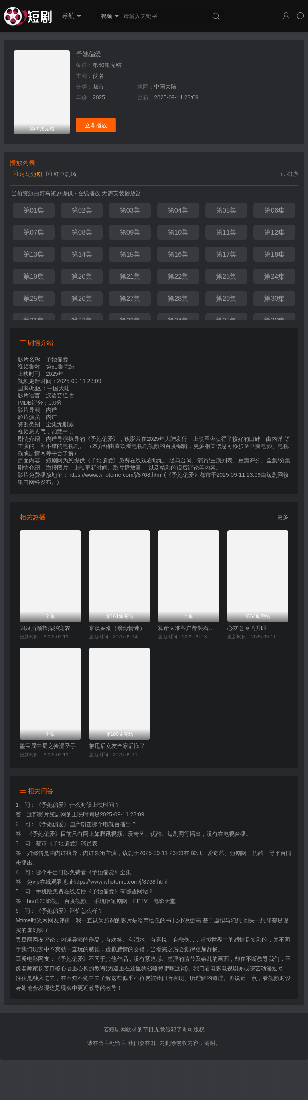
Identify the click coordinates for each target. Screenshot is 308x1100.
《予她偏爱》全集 (108, 872)
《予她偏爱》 (52, 805)
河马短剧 (27, 174)
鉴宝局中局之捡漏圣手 (48, 746)
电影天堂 (164, 901)
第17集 (226, 254)
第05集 (226, 210)
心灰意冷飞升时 (247, 628)
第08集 (82, 232)
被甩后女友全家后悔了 (117, 746)
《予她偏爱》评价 (58, 911)
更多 (282, 517)
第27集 (130, 298)
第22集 (178, 276)
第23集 (226, 276)
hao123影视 (42, 901)
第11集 (226, 232)
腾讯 (196, 853)
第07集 (34, 232)
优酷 (257, 853)
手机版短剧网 (111, 901)
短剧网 (274, 475)
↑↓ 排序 (289, 174)
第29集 (226, 298)
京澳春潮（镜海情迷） (117, 628)
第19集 (34, 276)
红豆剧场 (61, 174)
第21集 (130, 276)
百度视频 (75, 901)
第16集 (178, 254)
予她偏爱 (88, 54)
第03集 (130, 210)
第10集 (178, 232)
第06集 (274, 210)
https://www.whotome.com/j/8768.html (120, 882)
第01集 (34, 210)
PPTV (140, 901)
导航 (71, 16)
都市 (98, 86)
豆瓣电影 (27, 959)
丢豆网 (24, 939)
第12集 (274, 232)
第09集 (130, 232)
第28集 (178, 298)
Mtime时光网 (32, 920)
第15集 (130, 254)
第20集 (82, 276)
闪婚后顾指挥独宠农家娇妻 (50, 628)
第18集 (274, 254)
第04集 (178, 210)
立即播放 (96, 125)
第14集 (82, 254)
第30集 (274, 298)
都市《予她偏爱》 (58, 843)
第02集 (82, 210)
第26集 (82, 298)
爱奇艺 (215, 853)
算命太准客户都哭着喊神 (188, 628)
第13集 (34, 254)
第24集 (274, 276)
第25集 (34, 298)
